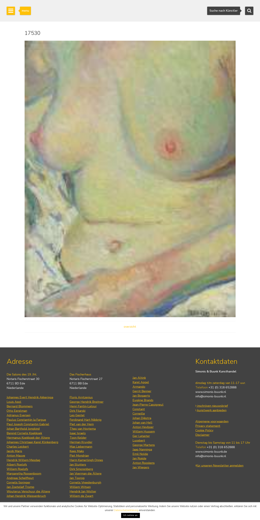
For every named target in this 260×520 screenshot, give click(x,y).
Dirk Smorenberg (81, 469)
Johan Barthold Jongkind (23, 429)
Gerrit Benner (142, 391)
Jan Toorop (77, 478)
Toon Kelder (78, 438)
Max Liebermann (81, 447)
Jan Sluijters (78, 465)
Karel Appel (141, 382)
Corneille (139, 414)
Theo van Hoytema (83, 429)
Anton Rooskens (144, 463)
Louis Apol (14, 402)
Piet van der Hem (82, 424)
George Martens (144, 445)
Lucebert (139, 440)
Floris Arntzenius (81, 397)
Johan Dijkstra (142, 418)
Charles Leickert (18, 447)
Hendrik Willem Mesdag (23, 460)
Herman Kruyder (81, 442)
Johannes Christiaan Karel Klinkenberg (32, 442)
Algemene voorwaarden (211, 421)
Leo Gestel (77, 415)
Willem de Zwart (81, 496)
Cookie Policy (204, 430)
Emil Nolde (140, 454)
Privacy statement (207, 426)
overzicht (130, 327)
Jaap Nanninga (142, 449)
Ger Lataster (141, 436)
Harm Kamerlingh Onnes (86, 460)
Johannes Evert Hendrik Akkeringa (30, 397)
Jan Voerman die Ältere (86, 474)
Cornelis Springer (18, 482)
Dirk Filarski (77, 411)
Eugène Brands (143, 400)
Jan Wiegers (141, 467)
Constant (139, 409)
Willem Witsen (80, 487)
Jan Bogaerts (141, 396)
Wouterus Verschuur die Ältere (28, 491)
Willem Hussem (144, 432)
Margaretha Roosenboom (24, 474)
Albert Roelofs (17, 465)
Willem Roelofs (17, 469)
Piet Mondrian (79, 456)
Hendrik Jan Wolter (83, 491)
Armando (139, 387)
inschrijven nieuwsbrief (211, 406)
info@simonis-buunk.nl (210, 396)
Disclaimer (202, 435)
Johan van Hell (142, 423)
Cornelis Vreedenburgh (85, 482)
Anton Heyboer (143, 427)
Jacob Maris (14, 451)
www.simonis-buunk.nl (210, 392)
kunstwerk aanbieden (210, 410)
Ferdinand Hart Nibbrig (86, 420)
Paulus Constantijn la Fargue (26, 420)
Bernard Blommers (20, 406)
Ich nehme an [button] (130, 515)
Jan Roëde (139, 458)
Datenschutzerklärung (126, 510)
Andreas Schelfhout (20, 478)
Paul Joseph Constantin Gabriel (28, 424)
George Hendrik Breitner (87, 402)
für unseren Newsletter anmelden (219, 466)
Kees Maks (77, 451)
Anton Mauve (16, 456)
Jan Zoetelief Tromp (20, 487)
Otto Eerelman (17, 411)
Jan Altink (139, 378)
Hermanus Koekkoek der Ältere (28, 438)
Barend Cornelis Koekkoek (24, 433)
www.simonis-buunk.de (211, 452)
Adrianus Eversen (18, 415)
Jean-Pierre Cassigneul (148, 405)
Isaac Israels (78, 433)
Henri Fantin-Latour (83, 406)
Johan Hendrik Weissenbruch (26, 496)
